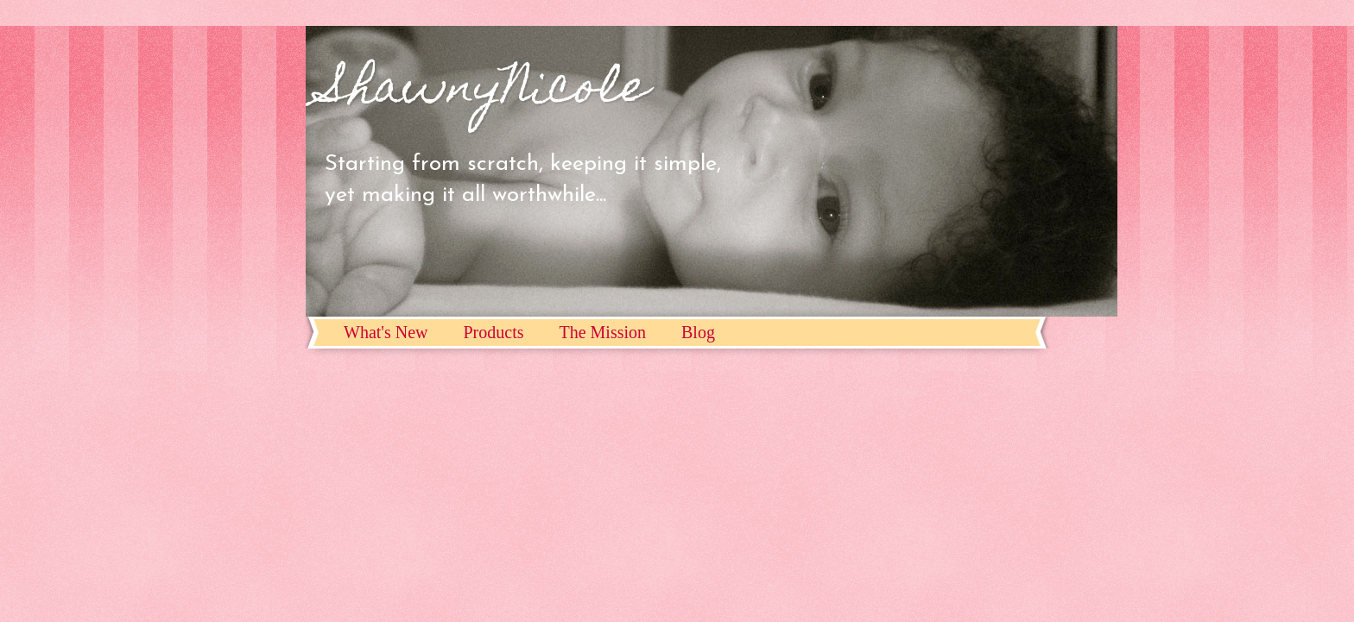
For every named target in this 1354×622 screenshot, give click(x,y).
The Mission (602, 332)
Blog (698, 332)
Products (493, 332)
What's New (385, 332)
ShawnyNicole (486, 91)
